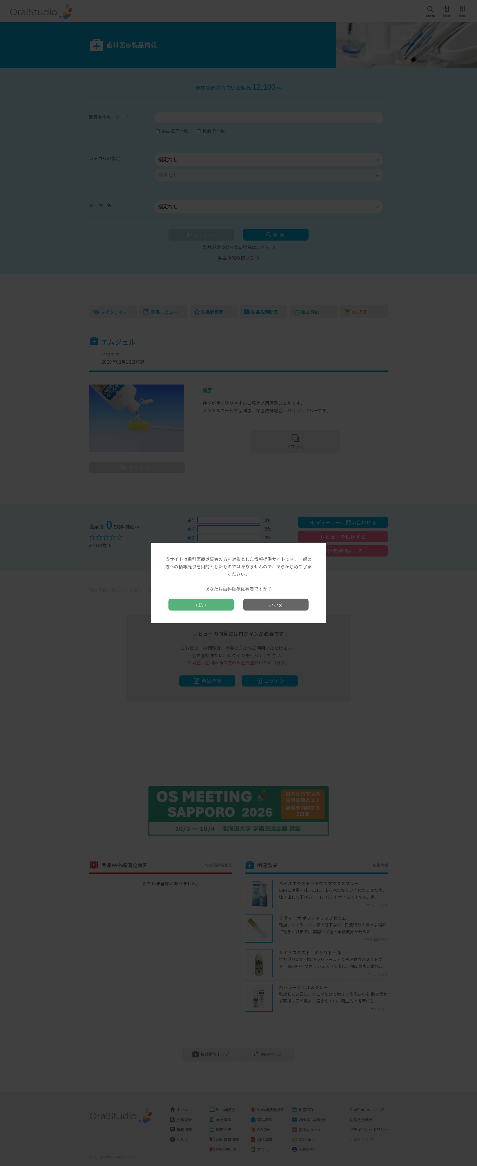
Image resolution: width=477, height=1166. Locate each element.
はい (201, 604)
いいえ (275, 604)
